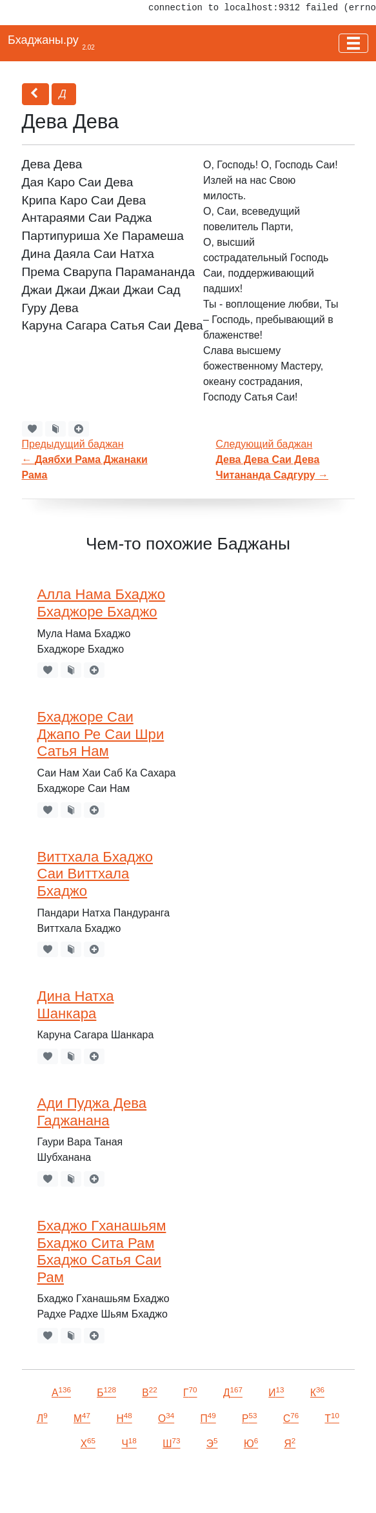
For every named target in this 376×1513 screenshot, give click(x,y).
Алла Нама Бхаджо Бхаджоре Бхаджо (101, 603)
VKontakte (158, 1484)
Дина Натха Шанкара (75, 1005)
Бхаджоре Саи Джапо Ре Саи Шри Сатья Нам (100, 734)
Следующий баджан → (272, 459)
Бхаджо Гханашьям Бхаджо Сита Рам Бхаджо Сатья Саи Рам (101, 1251)
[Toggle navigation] (353, 43)
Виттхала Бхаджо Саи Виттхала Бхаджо (95, 874)
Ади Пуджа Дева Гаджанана (92, 1112)
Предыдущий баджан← (85, 459)
